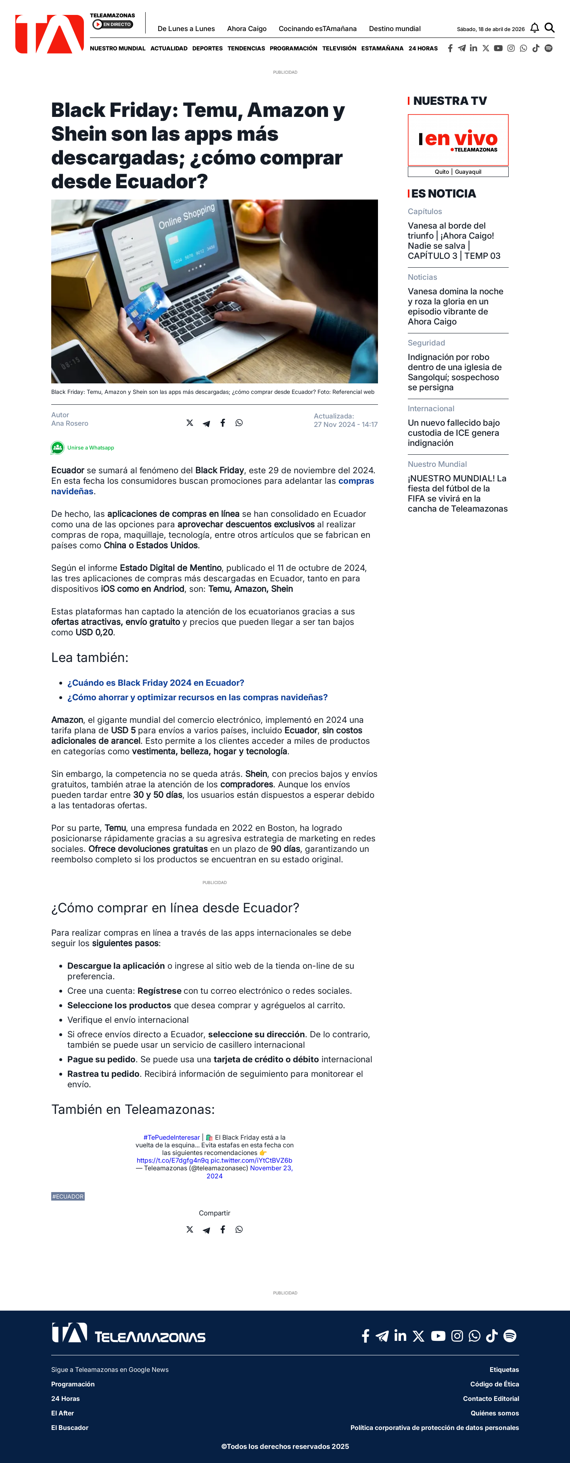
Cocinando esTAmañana (318, 29)
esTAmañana (382, 48)
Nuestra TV (449, 101)
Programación (293, 48)
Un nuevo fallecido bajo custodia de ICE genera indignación (454, 433)
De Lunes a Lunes (186, 29)
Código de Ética (494, 1384)
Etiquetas (504, 1369)
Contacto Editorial (491, 1398)
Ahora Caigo (247, 29)
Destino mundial (395, 29)
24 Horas (423, 48)
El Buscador (69, 1427)
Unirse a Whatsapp (84, 447)
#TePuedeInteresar (172, 1137)
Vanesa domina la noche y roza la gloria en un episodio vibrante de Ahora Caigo (455, 306)
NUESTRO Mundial (118, 48)
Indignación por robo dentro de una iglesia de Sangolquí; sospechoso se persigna (455, 372)
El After (62, 1413)
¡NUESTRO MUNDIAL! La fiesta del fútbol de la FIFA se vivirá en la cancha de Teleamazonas (458, 493)
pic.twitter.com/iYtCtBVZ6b (251, 1160)
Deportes (207, 48)
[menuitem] (118, 48)
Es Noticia (443, 193)
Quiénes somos (495, 1413)
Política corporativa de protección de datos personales (435, 1427)
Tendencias (246, 48)
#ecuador (68, 1196)
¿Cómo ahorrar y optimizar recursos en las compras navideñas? (197, 697)
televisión (339, 48)
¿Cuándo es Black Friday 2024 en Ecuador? (155, 683)
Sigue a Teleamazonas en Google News (110, 1369)
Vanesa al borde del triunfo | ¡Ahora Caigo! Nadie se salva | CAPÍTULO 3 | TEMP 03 (454, 241)
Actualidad (169, 48)
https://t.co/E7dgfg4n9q (173, 1160)
